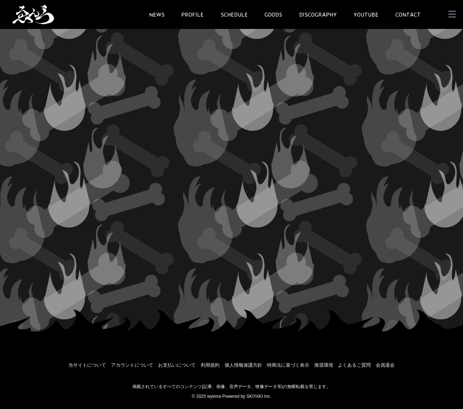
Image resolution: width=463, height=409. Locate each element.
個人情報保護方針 (243, 365)
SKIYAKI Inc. (258, 396)
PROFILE (192, 14)
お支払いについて (177, 365)
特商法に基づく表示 (288, 365)
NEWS (157, 14)
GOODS (273, 14)
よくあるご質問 (354, 365)
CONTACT (408, 14)
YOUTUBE (365, 14)
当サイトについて (87, 365)
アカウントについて (132, 365)
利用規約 (210, 365)
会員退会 (385, 365)
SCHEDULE (234, 14)
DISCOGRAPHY (318, 14)
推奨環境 (323, 365)
